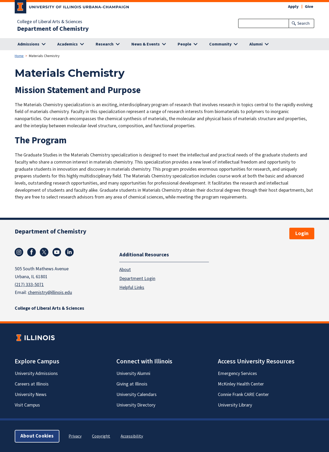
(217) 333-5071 (29, 284)
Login (302, 233)
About (125, 269)
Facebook (31, 252)
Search (303, 23)
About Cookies (37, 436)
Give (309, 6)
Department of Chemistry (53, 29)
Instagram (19, 252)
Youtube (57, 252)
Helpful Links (131, 287)
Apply (293, 6)
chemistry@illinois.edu (50, 292)
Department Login (137, 278)
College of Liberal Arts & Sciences (49, 22)
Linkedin (69, 252)
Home (19, 56)
